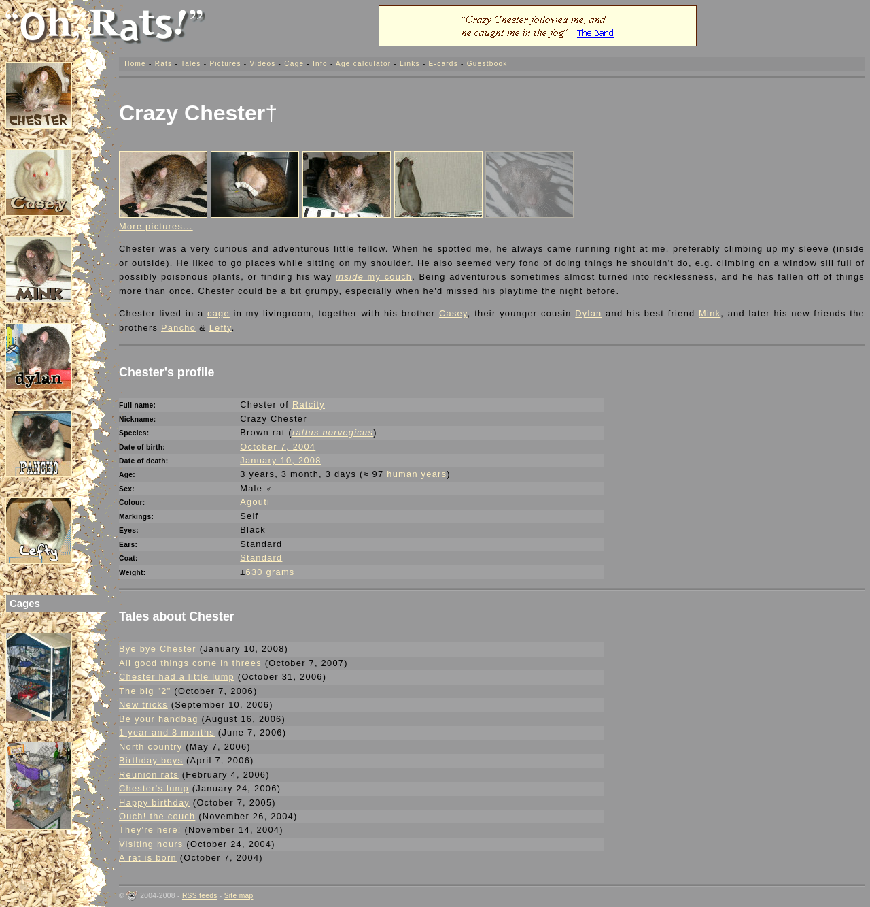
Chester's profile (167, 372)
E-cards (443, 63)
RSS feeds (200, 896)
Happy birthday (154, 802)
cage (218, 313)
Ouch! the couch (157, 816)
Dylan (588, 313)
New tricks (143, 704)
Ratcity (308, 404)
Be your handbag (158, 719)
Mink (709, 313)
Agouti (255, 502)
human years (417, 474)
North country (150, 747)
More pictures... (156, 226)
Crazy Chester (192, 113)
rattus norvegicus (332, 432)
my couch (374, 276)
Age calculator (363, 63)
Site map (239, 896)
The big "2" (145, 691)
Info (320, 63)
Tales (191, 63)
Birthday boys (151, 760)
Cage (294, 63)
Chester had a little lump (176, 677)
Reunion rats (149, 775)
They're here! (150, 830)
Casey (453, 313)
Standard (261, 558)
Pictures (225, 63)
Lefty (220, 328)
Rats (164, 63)
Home (135, 63)
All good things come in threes (190, 663)
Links (410, 63)
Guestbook (487, 63)
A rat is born (148, 858)
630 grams (270, 572)
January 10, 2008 (280, 460)
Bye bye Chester (157, 649)
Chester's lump (154, 788)
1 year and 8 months (167, 732)
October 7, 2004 (277, 447)
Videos (262, 63)
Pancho (178, 328)
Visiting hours (151, 844)
